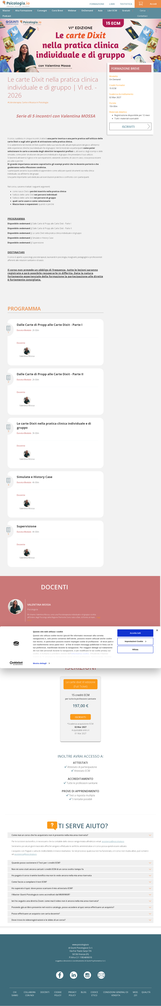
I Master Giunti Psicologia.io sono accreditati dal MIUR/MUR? (41, 894)
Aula (100, 10)
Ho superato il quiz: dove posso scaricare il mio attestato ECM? (42, 888)
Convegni (42, 10)
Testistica (126, 4)
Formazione (97, 4)
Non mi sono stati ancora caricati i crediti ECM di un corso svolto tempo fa (48, 869)
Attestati (80, 762)
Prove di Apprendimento (80, 791)
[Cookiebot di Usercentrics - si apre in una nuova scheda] (16, 1001)
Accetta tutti (135, 971)
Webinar (72, 10)
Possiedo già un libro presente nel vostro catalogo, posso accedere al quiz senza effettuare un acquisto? (63, 907)
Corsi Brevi (57, 10)
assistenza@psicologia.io (113, 841)
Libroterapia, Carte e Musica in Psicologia (28, 102)
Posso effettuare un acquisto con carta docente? (36, 913)
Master (6, 10)
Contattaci (142, 15)
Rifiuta (135, 987)
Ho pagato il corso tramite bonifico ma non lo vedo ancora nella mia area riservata (52, 875)
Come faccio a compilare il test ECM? (29, 881)
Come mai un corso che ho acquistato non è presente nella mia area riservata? (50, 835)
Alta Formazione (23, 10)
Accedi (153, 3)
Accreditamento (80, 779)
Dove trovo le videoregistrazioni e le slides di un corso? (39, 920)
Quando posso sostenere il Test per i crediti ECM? (36, 862)
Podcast (7, 15)
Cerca (142, 10)
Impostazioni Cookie (135, 979)
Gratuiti (126, 10)
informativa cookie (80, 991)
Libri (112, 4)
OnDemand (87, 10)
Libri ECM (112, 10)
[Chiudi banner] (157, 968)
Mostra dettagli (40, 1001)
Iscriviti (128, 127)
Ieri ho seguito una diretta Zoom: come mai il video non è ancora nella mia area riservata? (55, 901)
